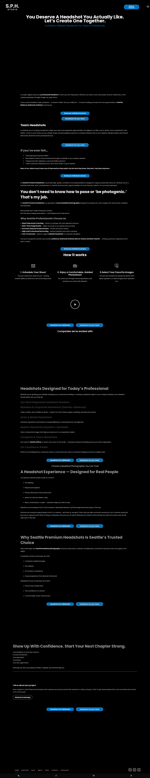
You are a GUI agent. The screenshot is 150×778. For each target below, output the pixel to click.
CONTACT (57, 770)
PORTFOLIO (23, 770)
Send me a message (22, 705)
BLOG (32, 770)
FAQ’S (48, 770)
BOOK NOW (68, 770)
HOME (13, 770)
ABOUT (40, 770)
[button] (75, 311)
